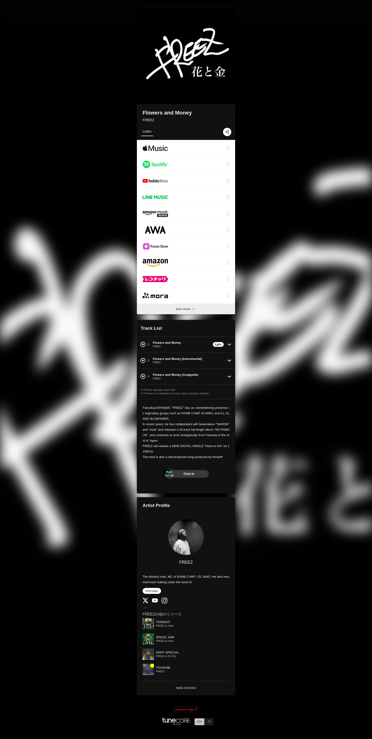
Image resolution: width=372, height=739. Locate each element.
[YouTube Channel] (155, 601)
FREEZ (148, 120)
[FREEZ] (186, 537)
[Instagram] (164, 602)
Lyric (218, 344)
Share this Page (186, 709)
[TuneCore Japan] (176, 724)
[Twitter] (145, 602)
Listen (147, 131)
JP (209, 721)
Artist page (152, 590)
